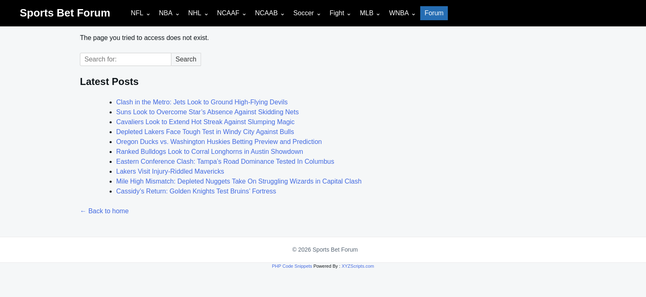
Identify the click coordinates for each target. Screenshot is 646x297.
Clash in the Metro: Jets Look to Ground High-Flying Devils (202, 102)
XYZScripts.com (358, 266)
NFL (137, 12)
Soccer (303, 12)
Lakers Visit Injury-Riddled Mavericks (170, 171)
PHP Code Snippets (292, 266)
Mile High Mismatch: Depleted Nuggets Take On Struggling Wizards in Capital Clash (239, 181)
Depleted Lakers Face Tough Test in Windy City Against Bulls (205, 131)
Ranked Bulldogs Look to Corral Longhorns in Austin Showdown (209, 151)
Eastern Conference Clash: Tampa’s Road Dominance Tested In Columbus (225, 161)
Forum (433, 12)
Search (186, 59)
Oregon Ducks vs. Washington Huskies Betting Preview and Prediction (219, 141)
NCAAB (266, 12)
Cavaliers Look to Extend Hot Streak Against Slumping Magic (205, 121)
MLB (366, 12)
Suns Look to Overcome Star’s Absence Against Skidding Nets (207, 112)
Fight (337, 12)
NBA (166, 12)
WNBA (399, 12)
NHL (194, 12)
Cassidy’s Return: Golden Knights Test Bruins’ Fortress (196, 191)
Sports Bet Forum (65, 13)
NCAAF (228, 12)
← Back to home (104, 210)
